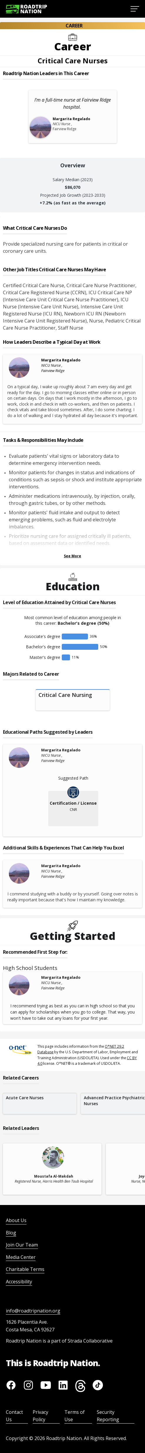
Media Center (21, 1257)
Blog (11, 1232)
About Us (16, 1220)
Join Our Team (22, 1245)
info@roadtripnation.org (33, 1310)
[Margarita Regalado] (23, 367)
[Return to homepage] (26, 9)
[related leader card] (52, 1169)
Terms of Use (74, 1416)
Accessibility (19, 1281)
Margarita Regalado (61, 360)
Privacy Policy (40, 1416)
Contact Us (14, 1416)
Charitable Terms (25, 1269)
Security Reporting (108, 1416)
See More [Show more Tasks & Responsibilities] (72, 555)
